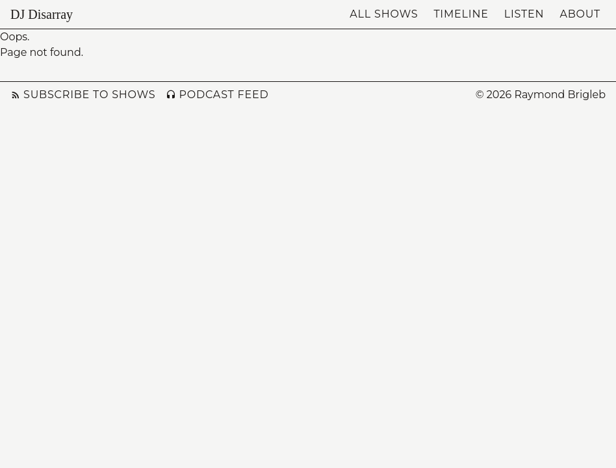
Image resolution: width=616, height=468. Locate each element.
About (579, 14)
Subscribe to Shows (82, 94)
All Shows (384, 14)
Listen (524, 14)
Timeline (460, 14)
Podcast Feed (217, 94)
